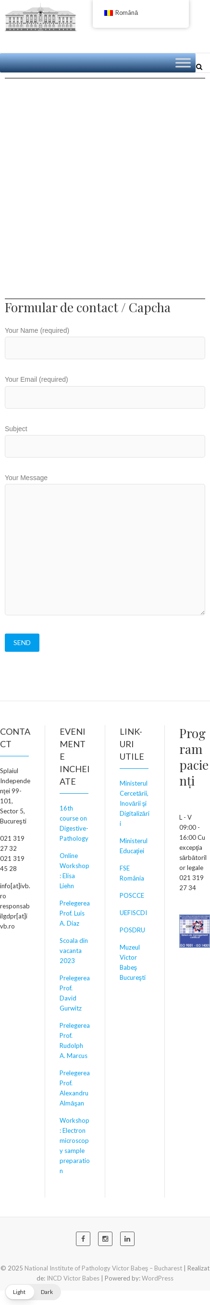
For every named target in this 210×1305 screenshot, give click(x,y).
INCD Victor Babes (73, 1278)
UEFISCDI (133, 913)
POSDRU (132, 930)
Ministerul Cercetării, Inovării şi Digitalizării (134, 803)
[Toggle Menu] (183, 62)
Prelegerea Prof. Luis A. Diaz (75, 913)
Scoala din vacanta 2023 (74, 950)
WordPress (157, 1278)
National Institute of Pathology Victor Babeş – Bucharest (104, 1268)
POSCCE (132, 895)
